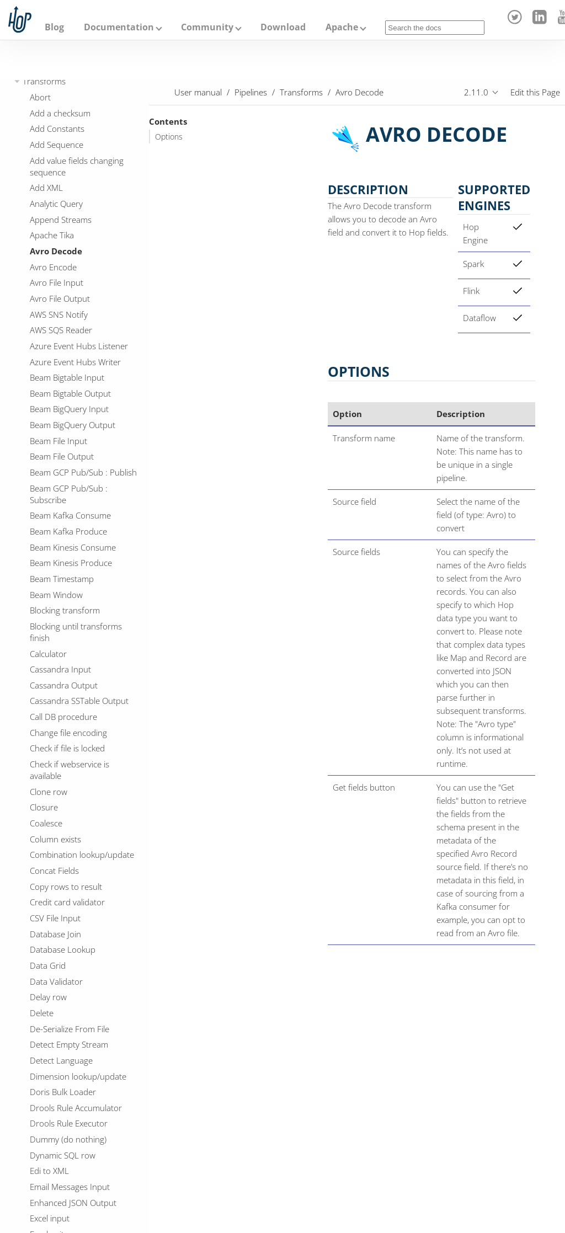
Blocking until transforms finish (76, 632)
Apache (342, 27)
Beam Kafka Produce (68, 531)
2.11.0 (476, 92)
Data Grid (48, 965)
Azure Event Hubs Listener (79, 346)
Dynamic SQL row (62, 1155)
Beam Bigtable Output (70, 393)
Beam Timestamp (62, 579)
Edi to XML (49, 1171)
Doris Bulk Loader (63, 1092)
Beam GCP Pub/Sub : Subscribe (69, 494)
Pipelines (250, 92)
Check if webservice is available (69, 770)
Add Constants (57, 128)
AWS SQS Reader (61, 330)
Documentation (119, 27)
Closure (44, 807)
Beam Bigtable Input (67, 377)
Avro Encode (53, 267)
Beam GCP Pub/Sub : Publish (83, 472)
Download (283, 27)
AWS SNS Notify (59, 314)
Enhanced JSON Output (73, 1203)
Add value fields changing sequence (77, 166)
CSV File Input (55, 918)
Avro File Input (56, 282)
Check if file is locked (67, 748)
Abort (40, 97)
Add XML (46, 188)
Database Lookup (62, 949)
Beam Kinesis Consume (73, 547)
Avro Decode (56, 251)
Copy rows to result (66, 886)
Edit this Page (535, 92)
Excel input (50, 1218)
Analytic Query (56, 204)
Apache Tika (52, 235)
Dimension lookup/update (78, 1076)
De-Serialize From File (69, 1029)
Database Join (55, 934)
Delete (42, 1013)
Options (169, 137)
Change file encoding (68, 733)
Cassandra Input (60, 669)
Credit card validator (67, 902)
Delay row (48, 997)
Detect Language (61, 1060)
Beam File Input (58, 441)
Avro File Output (60, 298)
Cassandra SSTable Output (79, 701)
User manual (198, 92)
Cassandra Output (64, 685)
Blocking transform (65, 610)
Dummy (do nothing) (68, 1139)
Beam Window (56, 595)
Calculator (48, 654)
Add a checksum (60, 113)
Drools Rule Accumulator (76, 1108)
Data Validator (56, 981)
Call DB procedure (63, 717)
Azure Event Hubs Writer (75, 362)
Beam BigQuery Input (69, 409)
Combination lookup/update (82, 854)
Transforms (44, 81)
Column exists (55, 839)
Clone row (48, 792)
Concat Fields (54, 870)
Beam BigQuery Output (72, 425)
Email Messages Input (70, 1187)
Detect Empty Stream (69, 1044)
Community (207, 27)
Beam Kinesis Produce (71, 563)
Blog (54, 27)
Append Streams (61, 219)
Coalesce (46, 823)
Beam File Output (62, 456)
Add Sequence (56, 144)
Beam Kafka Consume (70, 515)
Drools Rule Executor (69, 1123)
